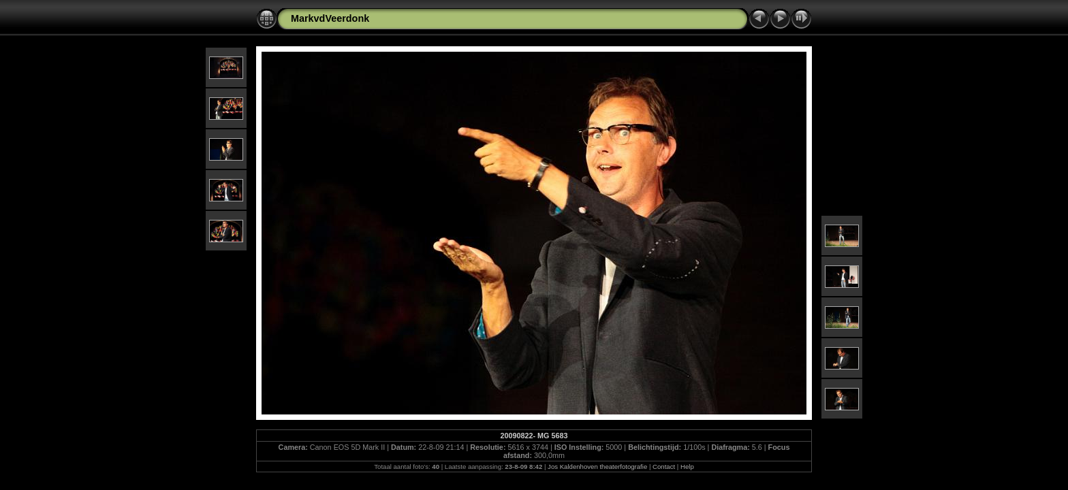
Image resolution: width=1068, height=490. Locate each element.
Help (687, 466)
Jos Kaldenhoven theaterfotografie (597, 466)
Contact (664, 466)
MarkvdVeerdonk (330, 18)
